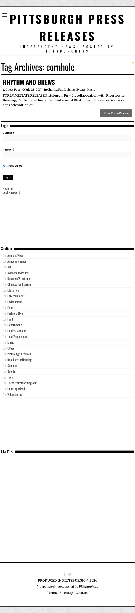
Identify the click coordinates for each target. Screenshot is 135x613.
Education (13, 290)
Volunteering (14, 394)
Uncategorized (16, 388)
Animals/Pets (15, 255)
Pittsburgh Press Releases (67, 27)
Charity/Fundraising (61, 89)
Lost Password (11, 192)
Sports (11, 371)
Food (10, 319)
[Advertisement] (67, 223)
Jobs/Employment (17, 336)
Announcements (16, 261)
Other (10, 348)
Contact (82, 593)
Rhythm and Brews (29, 82)
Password (8, 149)
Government (14, 325)
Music (91, 89)
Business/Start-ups (18, 278)
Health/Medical (16, 330)
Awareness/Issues (17, 272)
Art (9, 267)
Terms (52, 593)
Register (8, 188)
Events (80, 89)
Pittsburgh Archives (19, 354)
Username (9, 132)
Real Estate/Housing (19, 359)
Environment (14, 301)
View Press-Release (116, 113)
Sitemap (66, 593)
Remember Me (12, 166)
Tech (10, 377)
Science (12, 365)
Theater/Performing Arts (22, 383)
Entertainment (16, 296)
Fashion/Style (15, 313)
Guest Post (12, 89)
